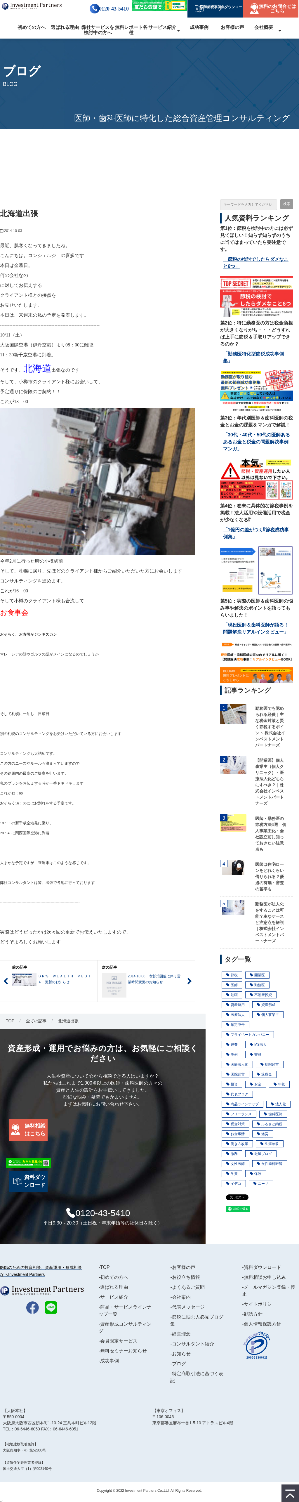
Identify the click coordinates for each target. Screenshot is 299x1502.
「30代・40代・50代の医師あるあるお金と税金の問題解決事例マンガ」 (256, 441)
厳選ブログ (261, 1154)
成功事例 (199, 27)
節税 (232, 975)
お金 (255, 1084)
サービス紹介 (162, 27)
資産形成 (266, 1005)
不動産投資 (261, 995)
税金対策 (235, 1124)
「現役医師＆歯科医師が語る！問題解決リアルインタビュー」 (255, 628)
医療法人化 (237, 1064)
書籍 (255, 1054)
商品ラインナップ (242, 1104)
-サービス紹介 (113, 1297)
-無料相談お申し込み (264, 1277)
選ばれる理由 (65, 27)
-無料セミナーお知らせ (123, 1350)
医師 (232, 985)
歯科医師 (273, 1114)
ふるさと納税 (269, 1124)
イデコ (233, 1184)
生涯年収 (269, 1144)
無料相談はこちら (35, 1130)
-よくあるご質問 (187, 1287)
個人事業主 (268, 1015)
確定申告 (235, 1025)
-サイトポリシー (259, 1304)
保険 (255, 1174)
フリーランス (239, 1114)
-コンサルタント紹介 (192, 1343)
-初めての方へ (113, 1277)
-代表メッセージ (187, 1307)
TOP (10, 1021)
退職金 (264, 1074)
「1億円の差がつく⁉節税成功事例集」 (256, 533)
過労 (262, 1134)
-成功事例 (109, 1360)
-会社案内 (180, 1297)
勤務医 (257, 985)
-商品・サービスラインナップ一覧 (125, 1311)
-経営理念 (180, 1333)
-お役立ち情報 (185, 1277)
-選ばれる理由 (113, 1287)
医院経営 (235, 1074)
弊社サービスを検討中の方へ (97, 30)
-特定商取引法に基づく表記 (196, 1377)
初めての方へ (32, 27)
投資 (232, 1084)
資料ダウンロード (34, 1181)
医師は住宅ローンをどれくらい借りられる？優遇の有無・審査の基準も (269, 876)
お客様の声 (232, 27)
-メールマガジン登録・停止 (268, 1291)
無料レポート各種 (131, 30)
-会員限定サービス (118, 1340)
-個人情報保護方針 (261, 1323)
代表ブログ (237, 1094)
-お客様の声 (182, 1267)
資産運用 (235, 1005)
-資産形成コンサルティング (125, 1327)
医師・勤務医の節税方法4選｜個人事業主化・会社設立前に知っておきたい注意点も (270, 833)
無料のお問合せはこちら (277, 8)
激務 (232, 1154)
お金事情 (235, 1134)
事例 (232, 1054)
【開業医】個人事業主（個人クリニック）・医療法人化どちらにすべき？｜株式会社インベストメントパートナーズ (269, 782)
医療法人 (235, 1015)
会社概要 (263, 27)
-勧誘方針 (252, 1314)
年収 (279, 1084)
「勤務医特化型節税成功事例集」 (253, 357)
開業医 (257, 975)
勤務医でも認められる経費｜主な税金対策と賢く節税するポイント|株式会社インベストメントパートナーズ (270, 726)
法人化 (278, 1104)
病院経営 (269, 1064)
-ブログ (178, 1363)
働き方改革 (237, 1144)
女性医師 (235, 1164)
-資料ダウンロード (261, 1267)
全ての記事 (36, 1021)
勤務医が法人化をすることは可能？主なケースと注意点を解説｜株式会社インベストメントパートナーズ (269, 922)
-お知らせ (180, 1353)
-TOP (104, 1267)
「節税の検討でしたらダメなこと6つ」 (255, 263)
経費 (232, 1045)
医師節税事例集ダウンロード (219, 9)
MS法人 (258, 1045)
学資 (232, 1174)
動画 (232, 995)
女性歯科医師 (269, 1164)
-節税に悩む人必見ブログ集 (196, 1320)
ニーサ (260, 1184)
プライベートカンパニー (247, 1035)
